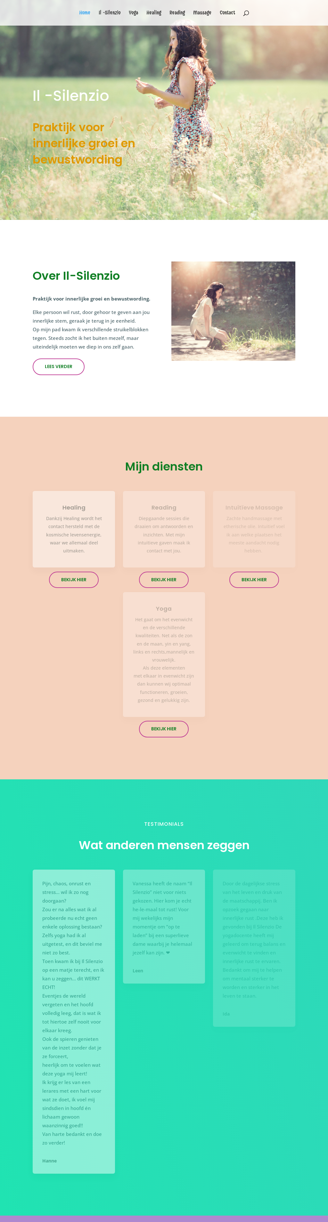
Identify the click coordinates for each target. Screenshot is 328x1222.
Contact (227, 13)
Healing (153, 13)
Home (84, 13)
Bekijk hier (73, 579)
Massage (202, 13)
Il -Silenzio (109, 13)
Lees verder (58, 366)
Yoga (133, 13)
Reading (177, 13)
